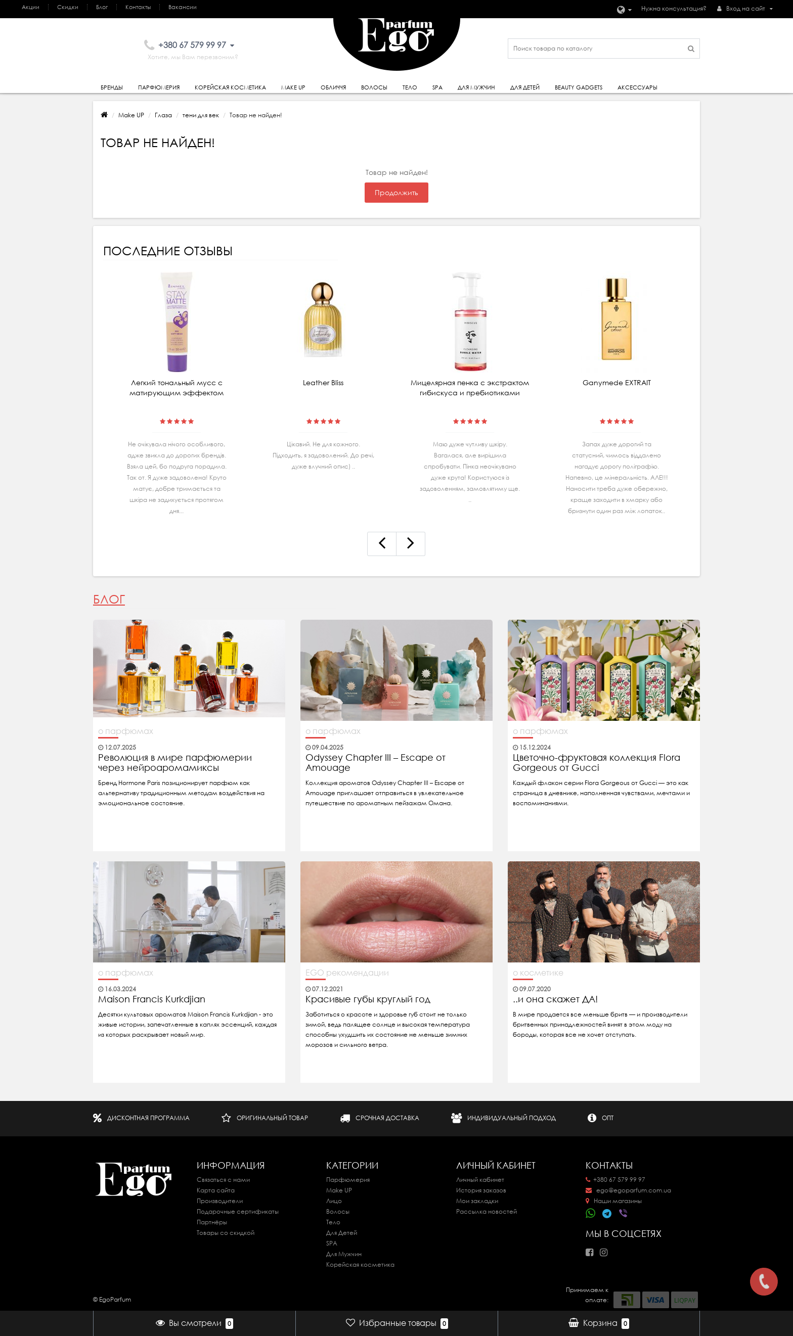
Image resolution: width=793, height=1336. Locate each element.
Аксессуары (637, 87)
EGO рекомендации (347, 972)
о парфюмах (125, 730)
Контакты (138, 7)
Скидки (67, 7)
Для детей (525, 87)
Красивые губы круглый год (367, 999)
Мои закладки (477, 1200)
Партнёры (212, 1222)
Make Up (293, 87)
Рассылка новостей (486, 1211)
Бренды (112, 87)
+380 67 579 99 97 (615, 1179)
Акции (30, 7)
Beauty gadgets (578, 87)
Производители (220, 1200)
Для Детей (341, 1232)
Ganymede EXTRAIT (617, 383)
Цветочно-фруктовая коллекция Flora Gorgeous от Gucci (596, 763)
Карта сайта (216, 1190)
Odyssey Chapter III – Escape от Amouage (375, 763)
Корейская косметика (230, 87)
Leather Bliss (323, 383)
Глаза (163, 115)
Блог (102, 7)
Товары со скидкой (225, 1232)
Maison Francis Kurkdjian (151, 999)
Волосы (374, 87)
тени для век (201, 115)
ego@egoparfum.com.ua (628, 1190)
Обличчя (333, 87)
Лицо (334, 1200)
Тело (410, 87)
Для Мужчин (476, 87)
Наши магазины (614, 1200)
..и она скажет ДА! (555, 999)
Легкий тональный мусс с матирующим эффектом (176, 388)
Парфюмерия (159, 87)
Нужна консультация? (674, 8)
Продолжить (396, 193)
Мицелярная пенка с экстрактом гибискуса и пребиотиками (470, 388)
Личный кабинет (480, 1179)
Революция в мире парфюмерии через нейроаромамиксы (175, 763)
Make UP (131, 115)
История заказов (481, 1190)
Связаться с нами (223, 1179)
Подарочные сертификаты (238, 1211)
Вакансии (182, 7)
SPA (437, 87)
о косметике (538, 972)
